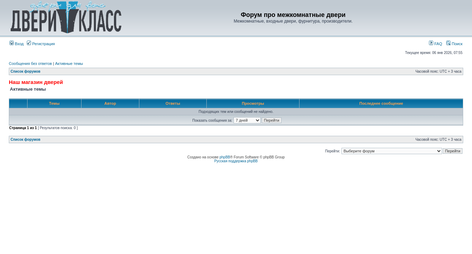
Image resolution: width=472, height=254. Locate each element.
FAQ (435, 44)
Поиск (454, 44)
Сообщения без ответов (30, 63)
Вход (17, 44)
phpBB (224, 157)
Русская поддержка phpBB (236, 161)
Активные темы (69, 63)
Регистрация (41, 44)
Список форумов (26, 71)
